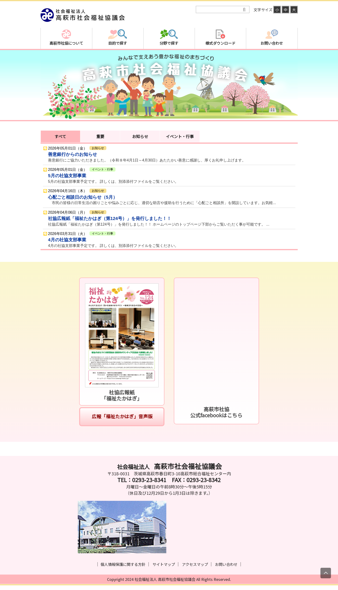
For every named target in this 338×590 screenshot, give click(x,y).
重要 (100, 136)
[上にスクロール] (325, 573)
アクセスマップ (195, 564)
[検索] (219, 9)
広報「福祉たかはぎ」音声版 (121, 416)
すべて (60, 136)
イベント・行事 (180, 136)
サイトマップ (163, 564)
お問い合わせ (226, 564)
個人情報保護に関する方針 (122, 564)
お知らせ (140, 136)
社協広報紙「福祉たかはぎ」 (121, 395)
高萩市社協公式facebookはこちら (216, 412)
